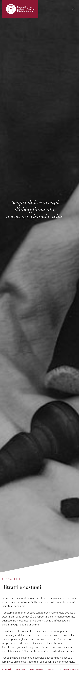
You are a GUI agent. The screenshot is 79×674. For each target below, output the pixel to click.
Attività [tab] (6, 669)
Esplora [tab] (20, 669)
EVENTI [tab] (51, 669)
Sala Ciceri (11, 579)
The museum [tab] (36, 669)
